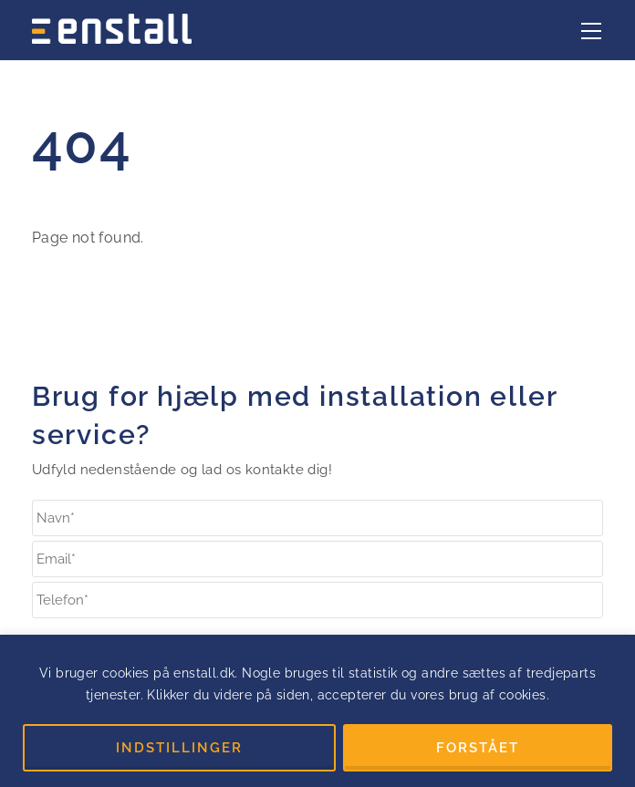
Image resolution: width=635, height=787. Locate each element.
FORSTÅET (477, 748)
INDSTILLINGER (179, 748)
